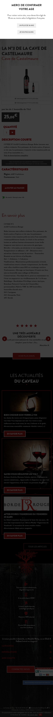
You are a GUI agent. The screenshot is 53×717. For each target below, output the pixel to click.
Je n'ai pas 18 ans (26, 32)
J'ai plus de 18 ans (26, 25)
